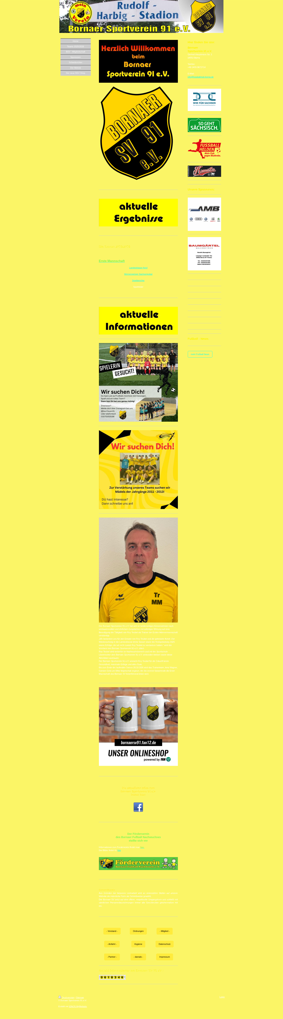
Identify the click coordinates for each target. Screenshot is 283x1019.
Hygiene (138, 944)
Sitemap (80, 997)
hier (119, 850)
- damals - (138, 957)
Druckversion (66, 997)
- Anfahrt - (112, 944)
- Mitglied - (165, 931)
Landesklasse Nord (138, 268)
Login (222, 997)
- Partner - (112, 957)
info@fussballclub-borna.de (201, 77)
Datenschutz (164, 944)
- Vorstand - (112, 931)
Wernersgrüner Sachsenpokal (138, 274)
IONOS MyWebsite (78, 1006)
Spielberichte (138, 280)
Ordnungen (138, 931)
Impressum (164, 957)
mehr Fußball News (200, 354)
